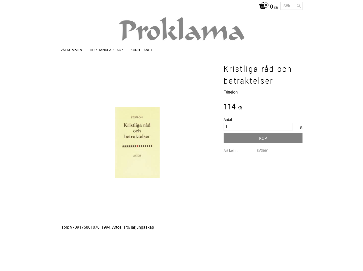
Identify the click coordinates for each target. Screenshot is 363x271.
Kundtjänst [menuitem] (141, 49)
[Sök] (298, 6)
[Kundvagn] (267, 7)
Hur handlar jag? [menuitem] (106, 49)
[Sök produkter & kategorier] (291, 6)
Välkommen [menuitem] (71, 49)
